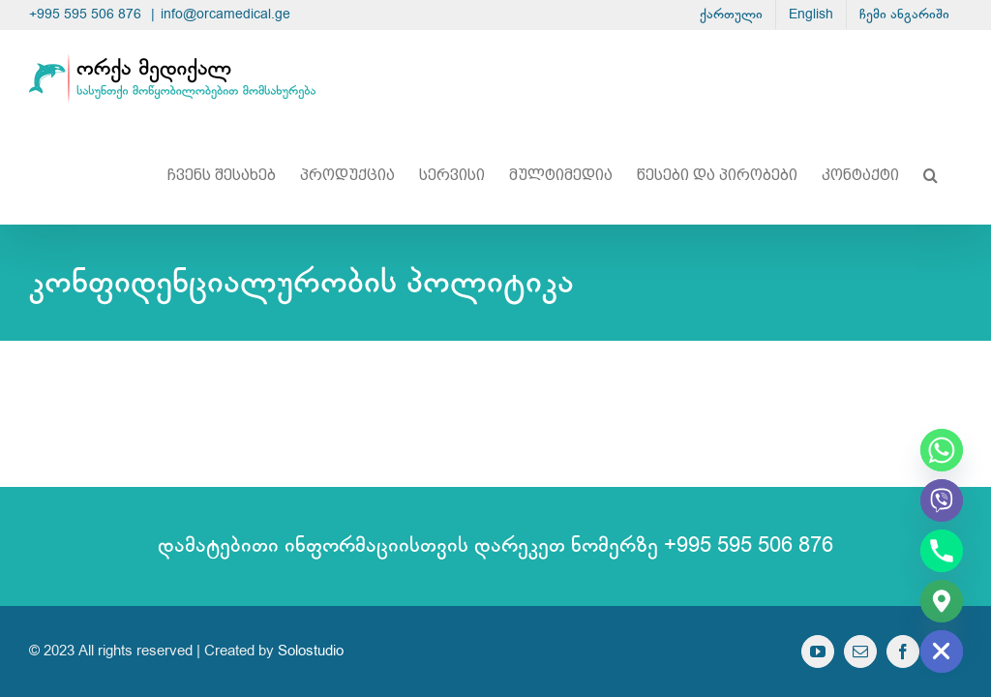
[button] (930, 175)
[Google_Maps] (941, 601)
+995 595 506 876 (87, 14)
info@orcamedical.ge (225, 14)
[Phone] (941, 551)
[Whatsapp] (941, 450)
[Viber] (941, 500)
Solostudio (311, 651)
